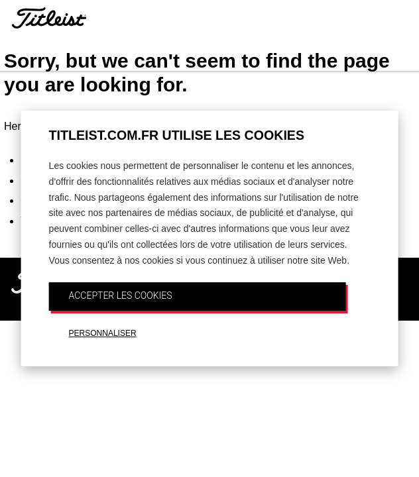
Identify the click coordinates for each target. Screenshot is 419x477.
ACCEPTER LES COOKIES (120, 295)
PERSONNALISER (103, 333)
